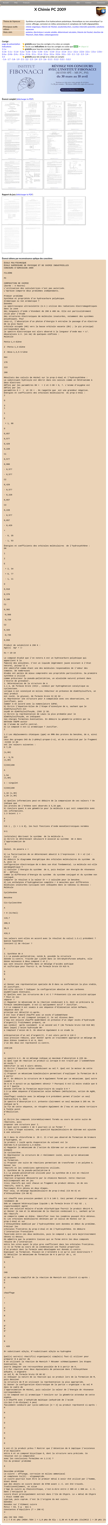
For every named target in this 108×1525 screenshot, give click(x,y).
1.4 (86, 54)
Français (26, 3)
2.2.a (76, 51)
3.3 (68, 54)
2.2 (27, 59)
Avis (78, 3)
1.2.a (22, 51)
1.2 (77, 54)
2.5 (40, 59)
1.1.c (10, 51)
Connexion (101, 3)
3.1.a (22, 54)
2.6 (44, 59)
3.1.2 (56, 59)
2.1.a (58, 51)
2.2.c (88, 51)
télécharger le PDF (25, 99)
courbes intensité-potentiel (83, 26)
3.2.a (52, 54)
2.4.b (10, 54)
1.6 (4, 59)
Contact (88, 3)
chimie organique (33, 26)
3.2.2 (68, 59)
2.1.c (70, 51)
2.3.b (99, 51)
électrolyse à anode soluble (45, 32)
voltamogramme (51, 34)
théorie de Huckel (85, 32)
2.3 (31, 59)
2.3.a (93, 51)
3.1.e (46, 54)
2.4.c (16, 54)
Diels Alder (39, 34)
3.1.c (34, 54)
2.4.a (4, 54)
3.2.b (58, 54)
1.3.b (40, 51)
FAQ (15, 3)
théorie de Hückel (49, 26)
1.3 (82, 54)
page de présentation (11, 44)
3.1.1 (50, 59)
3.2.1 (62, 59)
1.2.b (28, 51)
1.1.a (4, 49)
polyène (29, 32)
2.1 (22, 59)
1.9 (18, 59)
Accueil (6, 3)
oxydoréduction (64, 26)
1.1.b (4, 51)
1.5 (3, 57)
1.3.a (34, 51)
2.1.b (64, 51)
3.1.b (28, 54)
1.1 (73, 54)
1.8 (13, 59)
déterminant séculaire (67, 32)
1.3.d (52, 51)
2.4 (36, 59)
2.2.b (82, 51)
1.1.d (16, 51)
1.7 (9, 59)
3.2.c (64, 54)
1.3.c (46, 51)
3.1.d (40, 54)
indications (6, 46)
